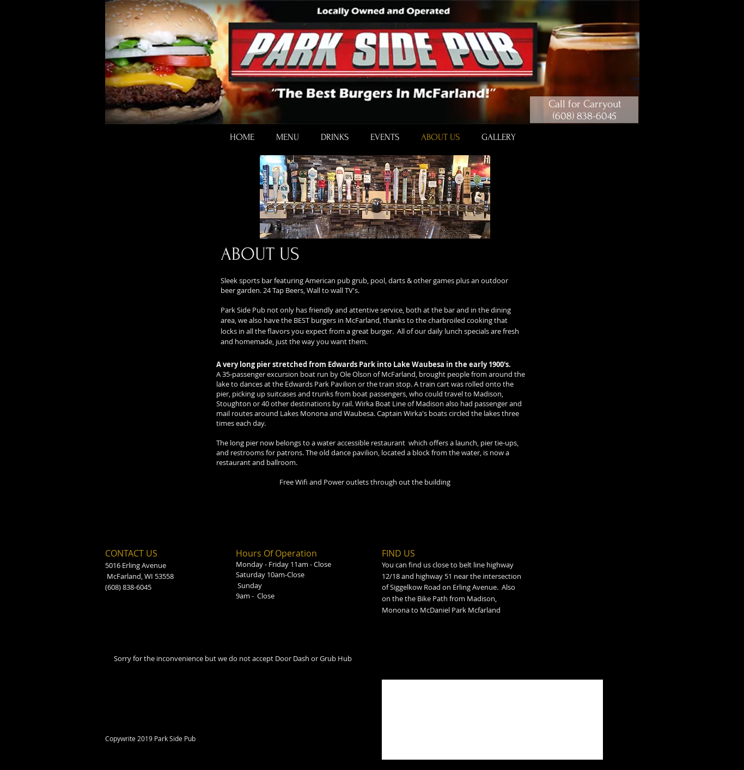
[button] (287, 137)
